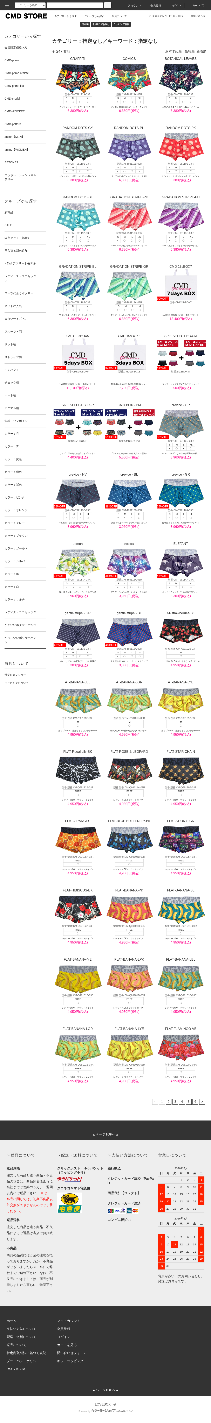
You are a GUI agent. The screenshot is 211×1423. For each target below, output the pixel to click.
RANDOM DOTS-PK (181, 144)
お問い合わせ (195, 16)
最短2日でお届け (100, 24)
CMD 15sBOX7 (181, 283)
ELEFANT (181, 560)
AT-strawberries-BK (181, 629)
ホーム (11, 1321)
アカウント (132, 5)
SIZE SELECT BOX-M (181, 352)
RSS (10, 1369)
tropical (129, 560)
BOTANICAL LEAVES (181, 75)
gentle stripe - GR (78, 629)
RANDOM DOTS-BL (78, 213)
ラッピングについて (17, 682)
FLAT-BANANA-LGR (78, 1045)
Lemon (78, 560)
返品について (16, 1345)
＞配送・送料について (77, 1155)
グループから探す (92, 16)
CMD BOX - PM (129, 421)
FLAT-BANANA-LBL (181, 976)
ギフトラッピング (70, 1361)
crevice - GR (181, 490)
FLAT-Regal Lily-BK (78, 768)
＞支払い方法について (128, 1155)
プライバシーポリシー (23, 1361)
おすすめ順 (173, 51)
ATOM (20, 1369)
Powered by (105, 1411)
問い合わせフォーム (72, 1353)
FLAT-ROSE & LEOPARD (129, 768)
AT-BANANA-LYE (181, 698)
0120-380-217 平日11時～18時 (163, 16)
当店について (117, 16)
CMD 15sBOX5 (78, 352)
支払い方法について (21, 1329)
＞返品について (21, 1155)
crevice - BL (129, 490)
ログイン (173, 5)
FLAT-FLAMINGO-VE (181, 1045)
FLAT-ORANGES (78, 837)
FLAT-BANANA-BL (181, 906)
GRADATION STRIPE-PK (129, 213)
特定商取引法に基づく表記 (26, 1353)
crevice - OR (181, 421)
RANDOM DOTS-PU (129, 144)
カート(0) (196, 5)
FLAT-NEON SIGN (181, 837)
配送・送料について (21, 1337)
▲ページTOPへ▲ (105, 1134)
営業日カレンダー (15, 674)
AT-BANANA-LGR (129, 698)
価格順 (190, 51)
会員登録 (153, 5)
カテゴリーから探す (63, 16)
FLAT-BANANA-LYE (129, 1045)
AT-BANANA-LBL (78, 698)
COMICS (129, 75)
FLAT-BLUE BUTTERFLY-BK (129, 837)
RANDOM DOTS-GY (78, 144)
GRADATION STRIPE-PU (181, 213)
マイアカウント (68, 1321)
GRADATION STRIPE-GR (129, 283)
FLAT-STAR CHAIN (181, 768)
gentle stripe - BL (129, 629)
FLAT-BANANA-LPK (129, 976)
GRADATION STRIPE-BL (78, 283)
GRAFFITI (78, 75)
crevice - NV (78, 490)
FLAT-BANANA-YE (78, 976)
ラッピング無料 (121, 24)
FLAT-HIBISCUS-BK (78, 906)
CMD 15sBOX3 (129, 352)
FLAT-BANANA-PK (129, 906)
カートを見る (67, 1345)
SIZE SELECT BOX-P (78, 421)
